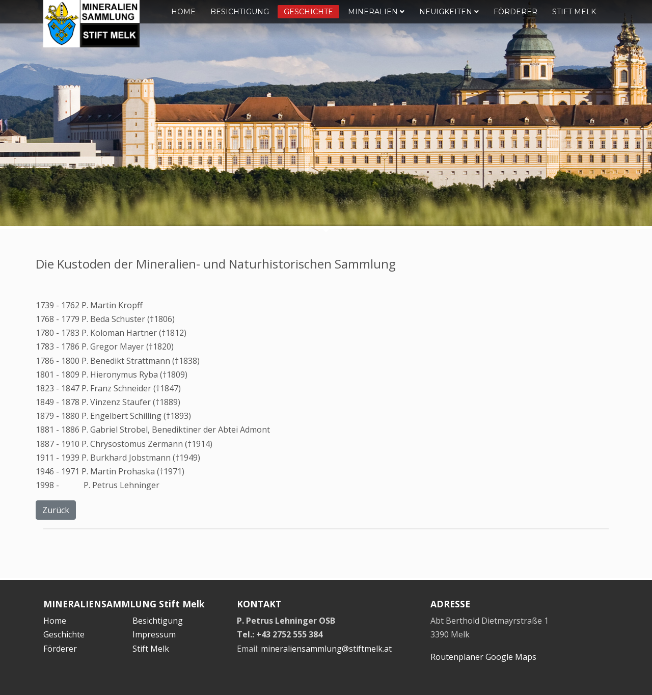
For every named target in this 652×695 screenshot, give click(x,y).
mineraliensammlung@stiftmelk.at (326, 648)
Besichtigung (239, 11)
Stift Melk (574, 11)
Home (183, 11)
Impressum (154, 634)
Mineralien (376, 11)
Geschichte (308, 11)
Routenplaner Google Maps (483, 656)
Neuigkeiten (449, 11)
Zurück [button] (55, 510)
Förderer (515, 11)
